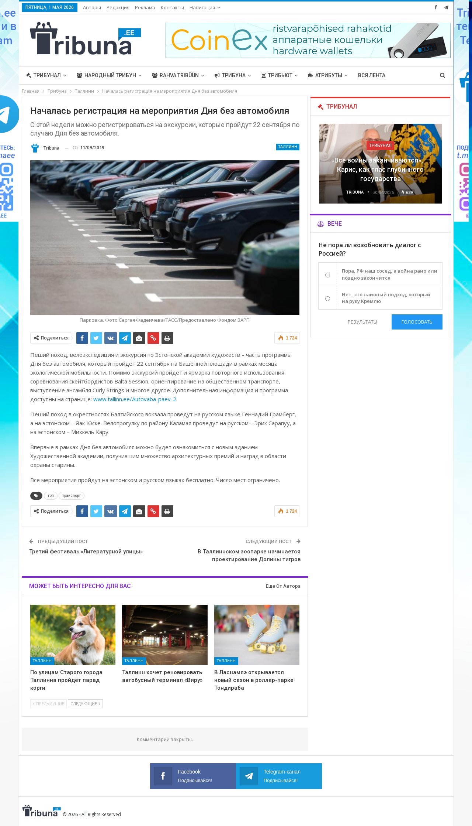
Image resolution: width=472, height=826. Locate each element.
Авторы (92, 7)
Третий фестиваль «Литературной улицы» (86, 551)
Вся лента (371, 75)
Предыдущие (48, 703)
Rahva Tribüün (175, 75)
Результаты (362, 321)
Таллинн (287, 147)
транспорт (71, 496)
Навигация (202, 7)
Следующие (85, 703)
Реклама (145, 7)
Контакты (172, 7)
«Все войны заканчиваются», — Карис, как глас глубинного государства (380, 169)
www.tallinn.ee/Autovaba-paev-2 (134, 399)
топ (51, 496)
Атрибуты (325, 75)
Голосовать (417, 321)
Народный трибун (106, 75)
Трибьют (276, 75)
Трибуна (230, 75)
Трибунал (43, 75)
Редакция (118, 7)
